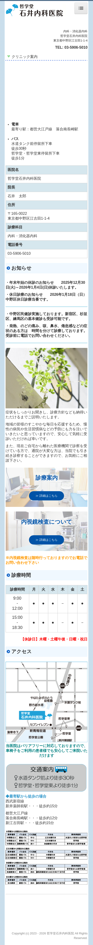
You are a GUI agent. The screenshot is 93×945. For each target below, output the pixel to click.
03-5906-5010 (76, 47)
